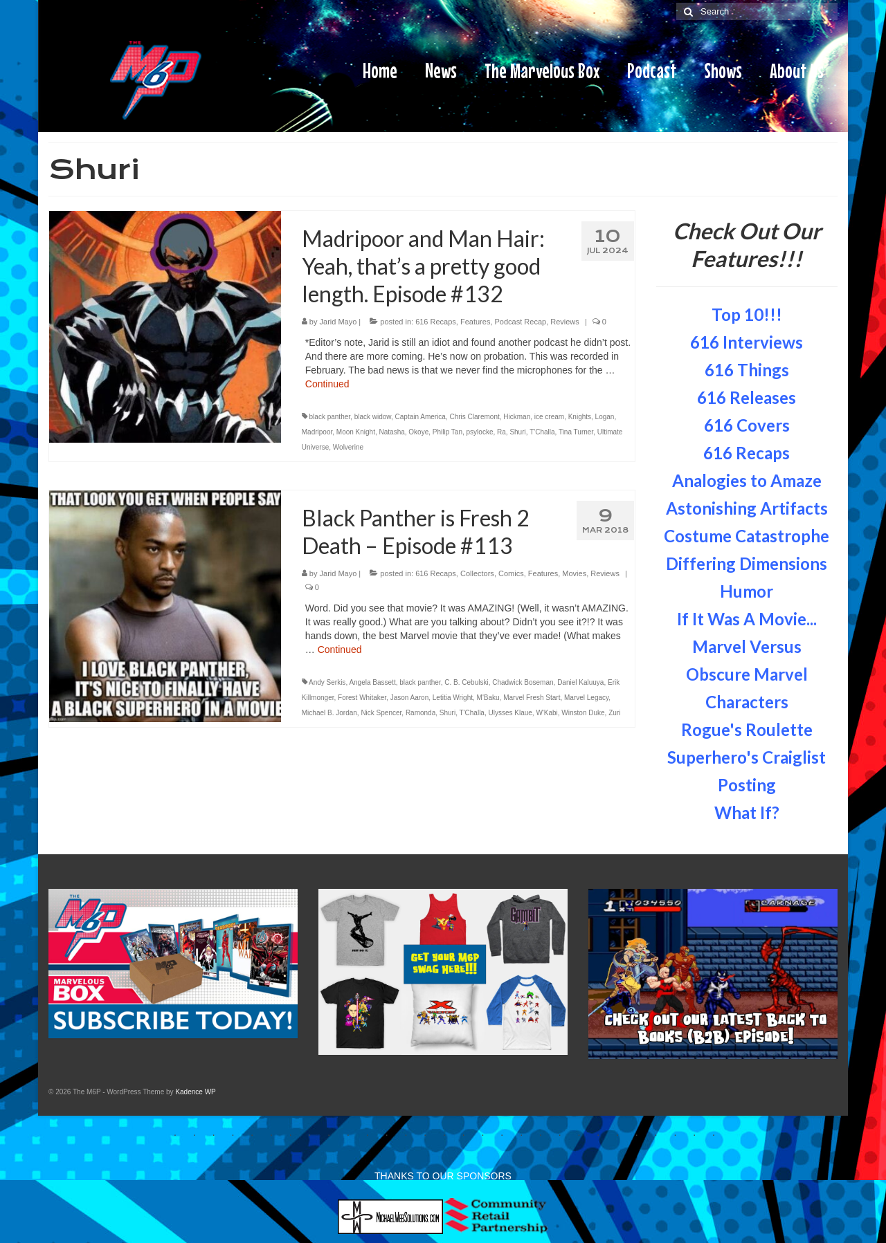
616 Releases (746, 397)
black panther (330, 417)
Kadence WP (195, 1092)
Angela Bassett (372, 682)
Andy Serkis (327, 682)
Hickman (516, 417)
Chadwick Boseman (522, 682)
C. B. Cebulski (466, 682)
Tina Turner (576, 432)
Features (475, 321)
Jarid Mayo (338, 321)
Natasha (392, 432)
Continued (327, 383)
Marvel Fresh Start (531, 697)
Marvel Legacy (586, 697)
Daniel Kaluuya (580, 682)
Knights (579, 417)
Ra (501, 432)
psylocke (480, 432)
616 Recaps (435, 321)
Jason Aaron (409, 697)
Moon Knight (355, 432)
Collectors (477, 573)
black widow (372, 417)
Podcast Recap (521, 321)
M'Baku (488, 697)
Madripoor (317, 432)
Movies (574, 573)
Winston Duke (582, 713)
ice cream (549, 417)
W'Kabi (546, 713)
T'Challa (542, 432)
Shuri (517, 432)
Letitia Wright (453, 697)
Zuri (614, 713)
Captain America (420, 417)
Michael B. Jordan (329, 713)
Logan (605, 417)
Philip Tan (447, 432)
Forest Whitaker (362, 697)
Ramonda (420, 713)
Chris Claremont (474, 417)
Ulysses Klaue (510, 713)
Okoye (418, 432)
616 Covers (747, 425)
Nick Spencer (381, 713)
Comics (511, 573)
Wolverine (348, 447)
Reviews (564, 321)
